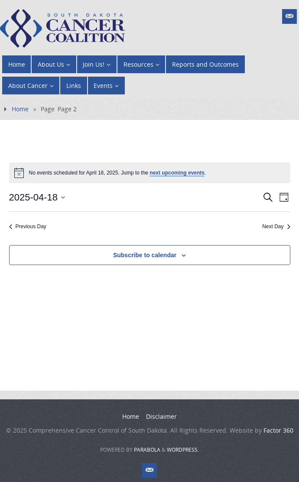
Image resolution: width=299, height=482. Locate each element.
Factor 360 (278, 430)
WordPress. (183, 449)
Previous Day (27, 226)
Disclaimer (161, 416)
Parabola (147, 449)
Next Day (276, 226)
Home (20, 109)
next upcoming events (177, 173)
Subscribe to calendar (144, 255)
